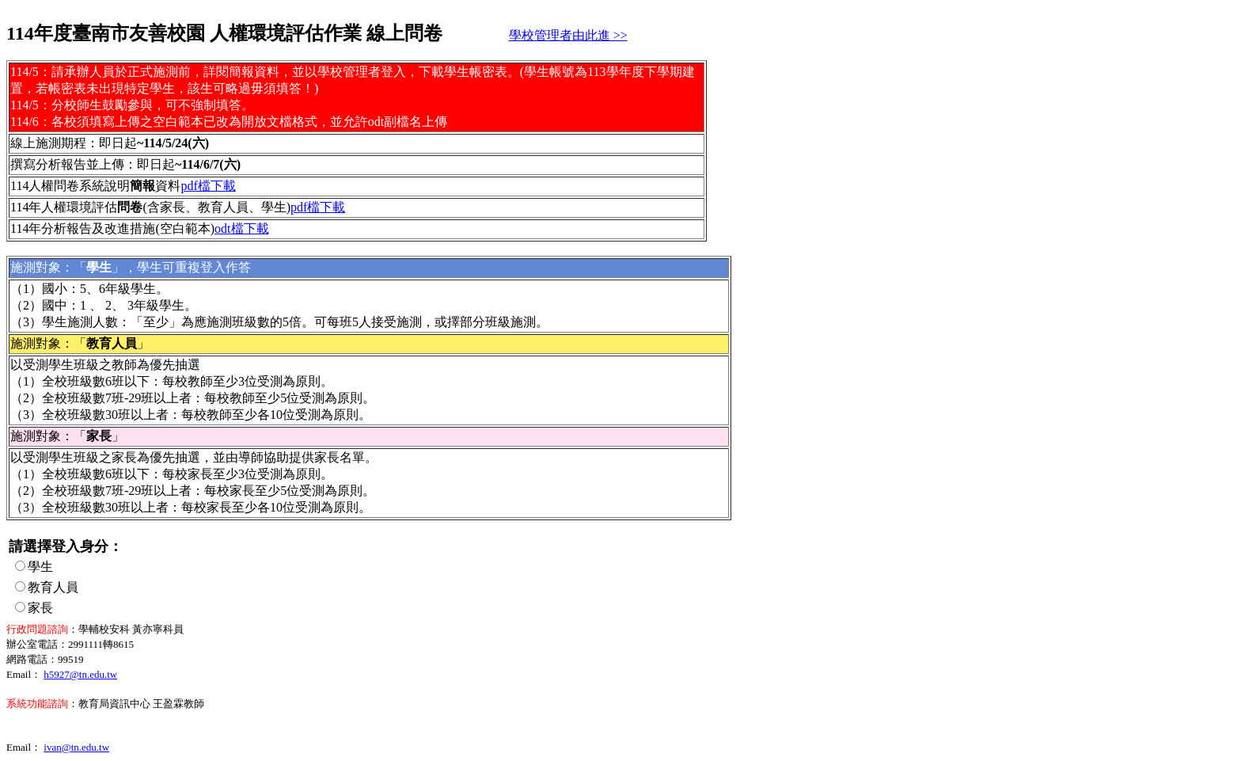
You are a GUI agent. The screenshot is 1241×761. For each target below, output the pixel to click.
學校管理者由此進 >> (568, 35)
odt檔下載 (241, 228)
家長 (40, 608)
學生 (40, 566)
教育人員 (53, 587)
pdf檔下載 (207, 185)
